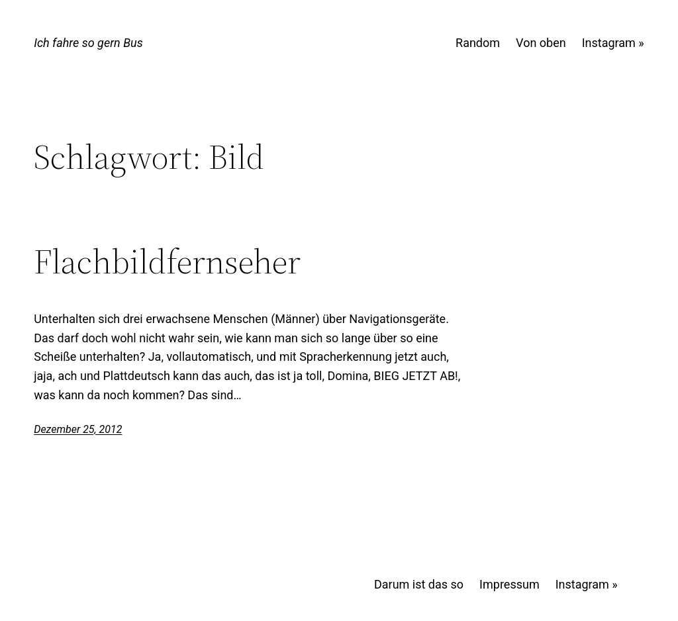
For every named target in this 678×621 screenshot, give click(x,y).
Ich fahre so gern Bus (88, 43)
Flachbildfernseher (167, 261)
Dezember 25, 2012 (78, 429)
